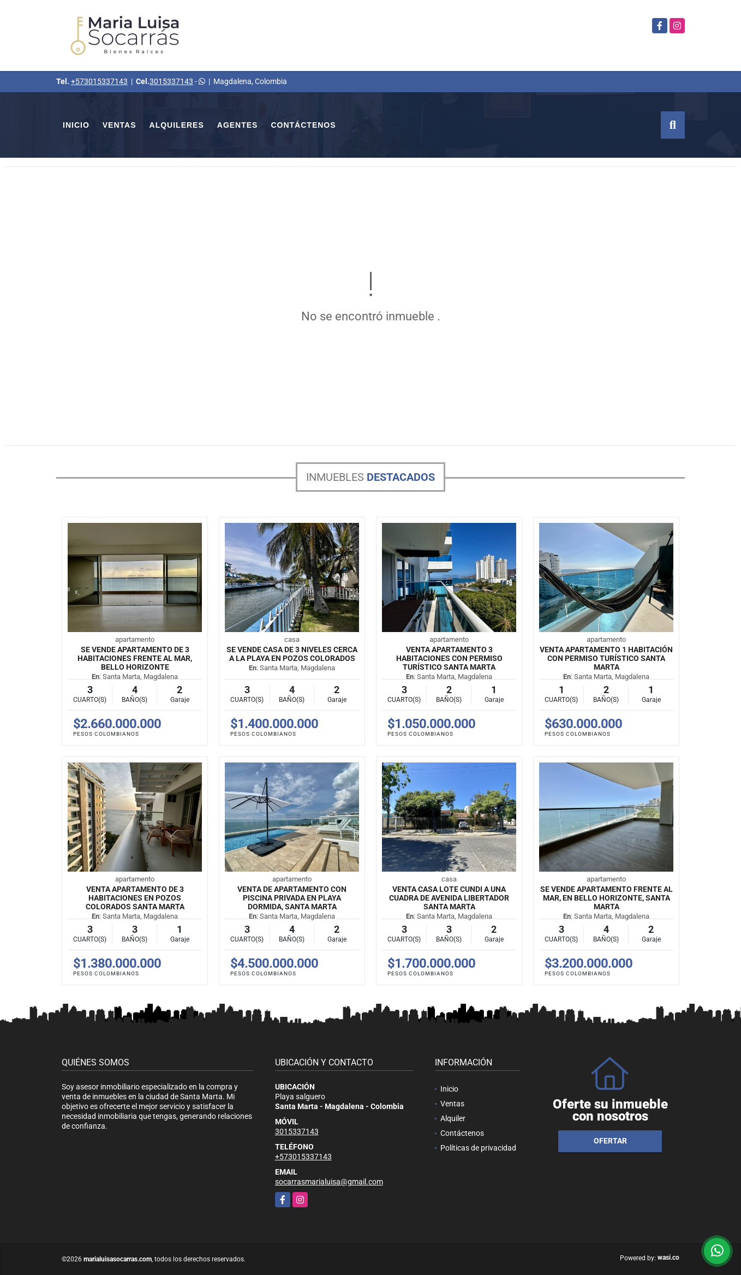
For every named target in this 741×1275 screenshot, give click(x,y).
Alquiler (452, 1118)
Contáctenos (303, 125)
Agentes (237, 125)
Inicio (76, 125)
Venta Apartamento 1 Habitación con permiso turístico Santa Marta (606, 658)
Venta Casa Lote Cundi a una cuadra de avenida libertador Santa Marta (449, 898)
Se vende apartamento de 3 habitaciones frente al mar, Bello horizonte (134, 658)
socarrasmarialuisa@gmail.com (329, 1181)
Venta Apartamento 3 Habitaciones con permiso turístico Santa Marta (449, 658)
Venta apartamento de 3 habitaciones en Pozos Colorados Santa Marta (135, 898)
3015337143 (171, 81)
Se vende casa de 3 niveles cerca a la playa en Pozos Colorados (291, 654)
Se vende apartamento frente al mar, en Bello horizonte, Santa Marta (606, 898)
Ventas (119, 125)
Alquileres (177, 125)
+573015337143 (99, 81)
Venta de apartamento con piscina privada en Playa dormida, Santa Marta (291, 898)
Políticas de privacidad (478, 1147)
